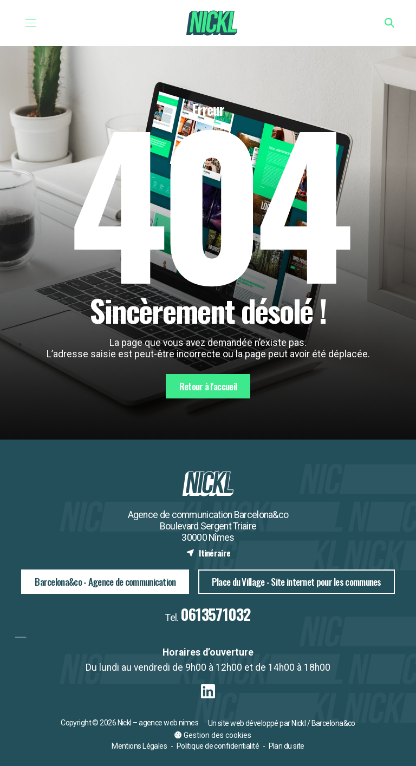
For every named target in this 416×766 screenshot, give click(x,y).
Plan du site (286, 746)
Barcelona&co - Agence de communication (105, 581)
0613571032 (215, 614)
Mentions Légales (139, 746)
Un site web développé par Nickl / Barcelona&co (281, 723)
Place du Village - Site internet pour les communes (296, 581)
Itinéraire (208, 552)
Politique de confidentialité (218, 746)
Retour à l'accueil (208, 386)
